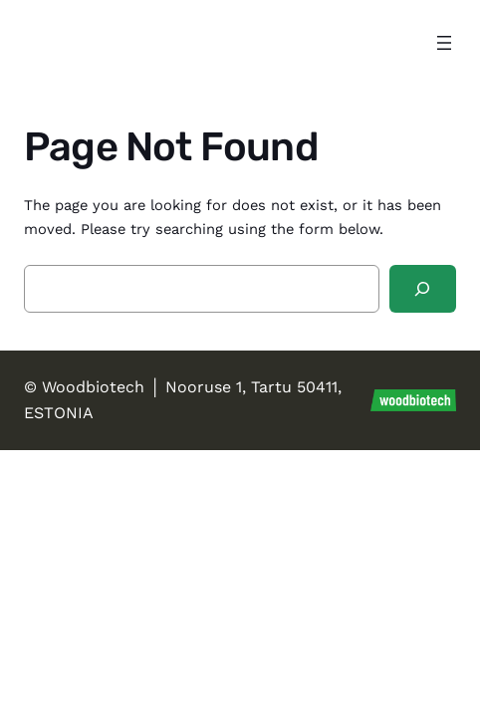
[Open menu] (444, 43)
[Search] (422, 289)
